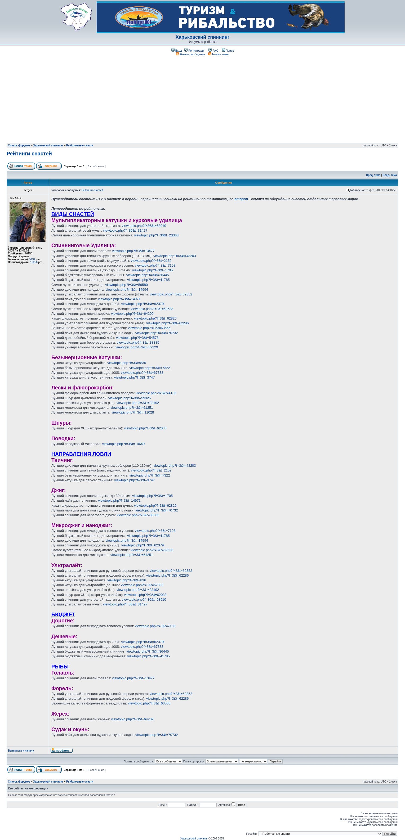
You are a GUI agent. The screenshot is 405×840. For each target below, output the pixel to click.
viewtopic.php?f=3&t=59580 (126, 285)
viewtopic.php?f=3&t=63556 (149, 328)
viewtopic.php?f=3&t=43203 (174, 256)
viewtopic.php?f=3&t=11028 (133, 412)
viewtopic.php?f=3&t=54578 (137, 338)
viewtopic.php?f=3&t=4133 (156, 393)
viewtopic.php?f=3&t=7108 (155, 265)
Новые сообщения (190, 54)
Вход (176, 50)
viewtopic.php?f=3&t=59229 (136, 347)
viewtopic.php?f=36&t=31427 (125, 230)
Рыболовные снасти (79, 145)
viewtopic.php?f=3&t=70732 (156, 333)
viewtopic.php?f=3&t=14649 (123, 444)
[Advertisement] (203, 97)
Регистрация (194, 50)
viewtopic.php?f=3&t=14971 (119, 299)
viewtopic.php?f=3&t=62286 (167, 323)
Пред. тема (373, 175)
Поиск (228, 50)
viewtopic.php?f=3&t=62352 (171, 294)
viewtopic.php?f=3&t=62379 (142, 304)
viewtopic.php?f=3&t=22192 (138, 403)
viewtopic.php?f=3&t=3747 (134, 377)
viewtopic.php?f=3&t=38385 (138, 342)
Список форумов (19, 145)
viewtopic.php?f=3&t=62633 (152, 309)
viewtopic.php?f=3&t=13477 (133, 251)
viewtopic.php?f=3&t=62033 (145, 428)
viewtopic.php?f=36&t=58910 (144, 226)
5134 (32, 259)
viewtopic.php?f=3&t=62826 (155, 318)
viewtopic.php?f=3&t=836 (126, 363)
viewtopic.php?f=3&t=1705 (152, 270)
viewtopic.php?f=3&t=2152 (151, 261)
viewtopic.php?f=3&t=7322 (149, 368)
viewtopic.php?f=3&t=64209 (132, 314)
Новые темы (218, 54)
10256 (34, 262)
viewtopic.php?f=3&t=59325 (129, 398)
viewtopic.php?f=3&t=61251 (131, 408)
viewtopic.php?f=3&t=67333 (142, 373)
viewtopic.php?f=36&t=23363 (156, 235)
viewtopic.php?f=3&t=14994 (126, 289)
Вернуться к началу (21, 750)
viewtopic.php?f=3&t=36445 (147, 275)
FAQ (213, 50)
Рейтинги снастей (29, 153)
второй (241, 199)
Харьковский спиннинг (203, 37)
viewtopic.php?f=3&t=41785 (148, 280)
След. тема (389, 175)
